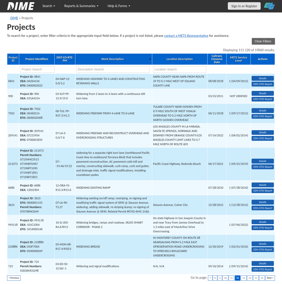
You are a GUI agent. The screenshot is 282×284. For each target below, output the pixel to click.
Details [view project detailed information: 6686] (262, 184)
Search (49, 6)
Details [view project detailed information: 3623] (262, 202)
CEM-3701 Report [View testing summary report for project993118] (262, 227)
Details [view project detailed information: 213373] (262, 161)
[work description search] (113, 69)
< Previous (14, 277)
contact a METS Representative (186, 36)
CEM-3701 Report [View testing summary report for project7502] (262, 116)
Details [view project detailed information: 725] (262, 263)
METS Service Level (238, 59)
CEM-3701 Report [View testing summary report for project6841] (262, 84)
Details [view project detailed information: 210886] (262, 243)
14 (250, 277)
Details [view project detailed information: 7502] (262, 110)
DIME (14, 18)
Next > (270, 277)
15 (256, 277)
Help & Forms (119, 6)
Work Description (112, 59)
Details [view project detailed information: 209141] (262, 132)
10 (225, 277)
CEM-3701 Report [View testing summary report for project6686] (262, 190)
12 (237, 277)
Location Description (180, 59)
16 (262, 277)
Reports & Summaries (81, 6)
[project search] (37, 69)
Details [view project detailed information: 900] (262, 93)
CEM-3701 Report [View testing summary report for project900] (262, 99)
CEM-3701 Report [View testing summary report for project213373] (262, 166)
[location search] (179, 69)
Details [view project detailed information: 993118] (262, 222)
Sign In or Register (244, 6)
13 (243, 277)
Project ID (13, 59)
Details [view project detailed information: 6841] (262, 78)
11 (231, 277)
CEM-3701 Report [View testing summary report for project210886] (262, 249)
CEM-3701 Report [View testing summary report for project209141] (262, 138)
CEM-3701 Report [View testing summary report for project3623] (262, 208)
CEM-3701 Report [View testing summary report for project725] (262, 269)
